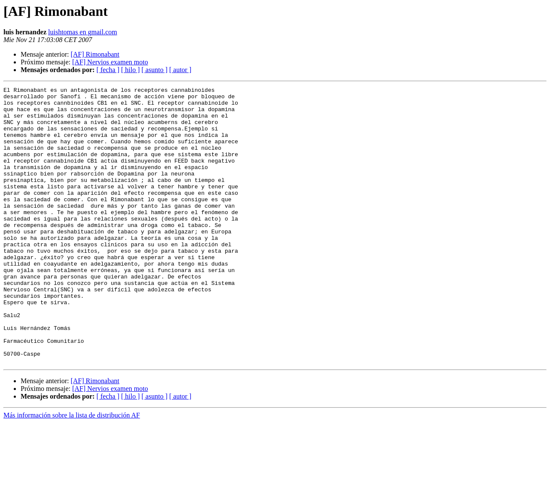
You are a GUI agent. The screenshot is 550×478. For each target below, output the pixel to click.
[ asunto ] (154, 69)
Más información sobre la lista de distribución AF (71, 470)
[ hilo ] (130, 69)
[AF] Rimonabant (94, 54)
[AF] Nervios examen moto (110, 62)
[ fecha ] (107, 69)
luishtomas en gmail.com (82, 32)
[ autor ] (180, 69)
